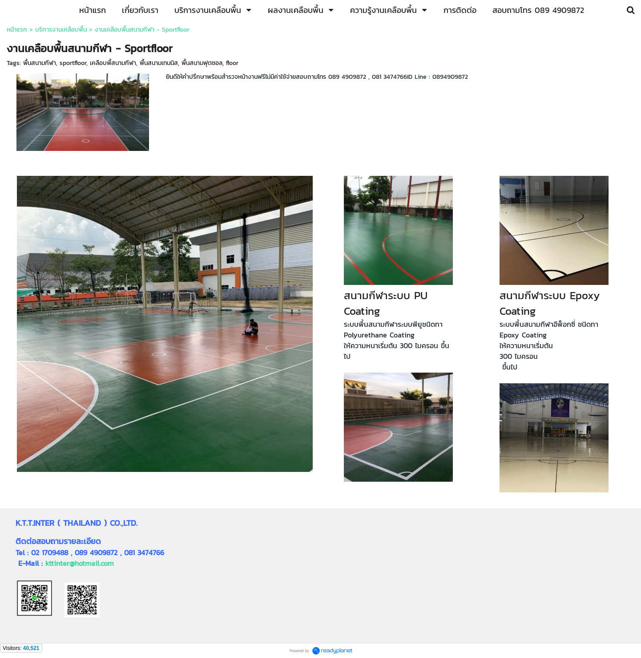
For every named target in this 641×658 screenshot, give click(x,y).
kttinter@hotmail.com (79, 563)
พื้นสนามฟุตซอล (201, 63)
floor (232, 63)
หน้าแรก (17, 29)
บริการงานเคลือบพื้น (61, 29)
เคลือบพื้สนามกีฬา (113, 63)
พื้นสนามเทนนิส (159, 63)
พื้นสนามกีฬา (39, 63)
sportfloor (73, 63)
